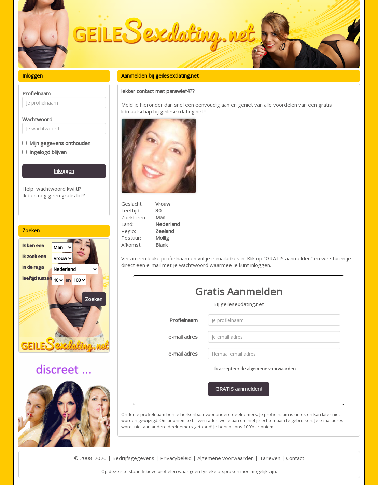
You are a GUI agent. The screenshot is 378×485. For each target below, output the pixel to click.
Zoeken (93, 298)
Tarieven (270, 458)
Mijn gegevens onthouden (58, 143)
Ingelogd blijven (47, 152)
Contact (295, 458)
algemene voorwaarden (271, 368)
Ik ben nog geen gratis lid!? (53, 195)
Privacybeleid (176, 458)
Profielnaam (183, 320)
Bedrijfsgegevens (133, 458)
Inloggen (64, 170)
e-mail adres (183, 336)
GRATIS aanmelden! (238, 388)
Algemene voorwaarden (225, 458)
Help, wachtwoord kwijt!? (51, 188)
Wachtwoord (35, 119)
